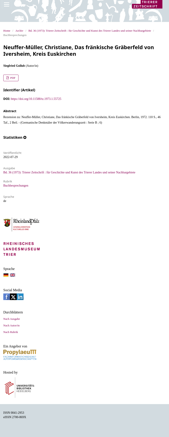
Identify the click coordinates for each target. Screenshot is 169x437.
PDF (12, 77)
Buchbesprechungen (15, 185)
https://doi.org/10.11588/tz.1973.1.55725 (36, 99)
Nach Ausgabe (11, 318)
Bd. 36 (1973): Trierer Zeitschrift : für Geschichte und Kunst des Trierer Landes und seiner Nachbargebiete (89, 30)
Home (6, 30)
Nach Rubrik (10, 332)
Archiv (19, 30)
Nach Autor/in (11, 325)
